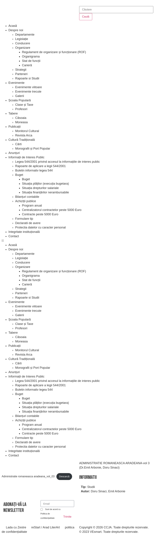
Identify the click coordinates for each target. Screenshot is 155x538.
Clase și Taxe (24, 104)
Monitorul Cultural (27, 131)
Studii (91, 487)
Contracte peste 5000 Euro (40, 214)
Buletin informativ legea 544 (34, 170)
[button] (77, 240)
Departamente (24, 34)
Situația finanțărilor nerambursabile (45, 192)
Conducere (22, 43)
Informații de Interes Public (26, 157)
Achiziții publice (25, 201)
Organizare (22, 47)
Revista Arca (23, 135)
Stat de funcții (31, 61)
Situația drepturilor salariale (40, 188)
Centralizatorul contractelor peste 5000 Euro (51, 210)
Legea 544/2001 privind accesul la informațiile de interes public (57, 161)
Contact (13, 236)
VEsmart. (96, 531)
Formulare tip (24, 218)
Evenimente (16, 82)
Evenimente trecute (28, 91)
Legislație (21, 39)
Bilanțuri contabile (27, 196)
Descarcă (64, 476)
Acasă (12, 25)
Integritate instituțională (24, 232)
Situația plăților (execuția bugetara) (45, 183)
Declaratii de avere (28, 223)
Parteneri (21, 74)
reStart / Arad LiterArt (45, 527)
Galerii (19, 96)
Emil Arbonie (116, 491)
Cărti (18, 144)
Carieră (27, 65)
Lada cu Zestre (16, 527)
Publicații (14, 126)
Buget (19, 175)
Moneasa (21, 122)
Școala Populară (19, 100)
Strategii (20, 69)
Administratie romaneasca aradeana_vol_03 (28, 476)
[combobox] (116, 9)
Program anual (32, 205)
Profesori (21, 109)
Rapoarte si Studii (27, 78)
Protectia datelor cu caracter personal (40, 227)
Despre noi (15, 30)
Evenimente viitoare (28, 87)
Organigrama (31, 56)
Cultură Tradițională (21, 139)
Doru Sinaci (99, 491)
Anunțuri (14, 153)
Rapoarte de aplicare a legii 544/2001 (40, 166)
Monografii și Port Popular (32, 148)
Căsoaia (20, 118)
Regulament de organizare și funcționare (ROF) (54, 52)
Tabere (13, 113)
